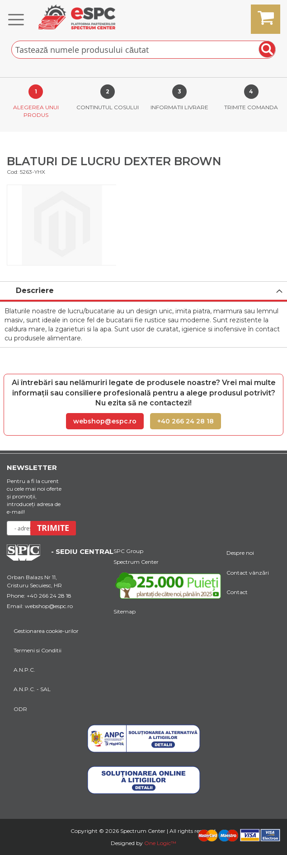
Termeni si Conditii (37, 650)
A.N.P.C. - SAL (32, 689)
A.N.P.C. (24, 669)
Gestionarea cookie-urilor (46, 630)
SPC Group (128, 551)
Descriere (35, 290)
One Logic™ (160, 843)
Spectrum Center (136, 561)
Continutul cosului (107, 107)
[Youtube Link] (169, 587)
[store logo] (76, 17)
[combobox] (143, 50)
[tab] (143, 291)
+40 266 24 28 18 (185, 421)
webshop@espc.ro (104, 421)
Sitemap (124, 611)
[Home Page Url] (28, 558)
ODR (20, 709)
